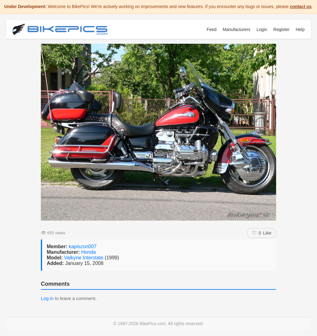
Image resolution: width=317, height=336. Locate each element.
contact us (300, 6)
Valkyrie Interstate (84, 257)
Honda (88, 252)
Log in (47, 298)
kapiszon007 (83, 246)
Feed (211, 29)
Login (262, 29)
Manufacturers (236, 29)
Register (281, 29)
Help (300, 29)
